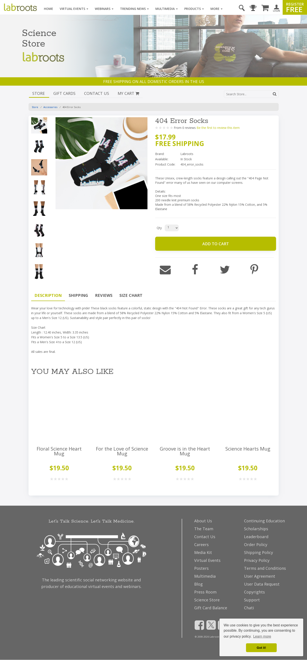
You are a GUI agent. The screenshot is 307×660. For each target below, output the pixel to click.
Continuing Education (264, 521)
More (216, 9)
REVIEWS (103, 295)
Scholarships (256, 529)
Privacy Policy (256, 560)
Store (35, 107)
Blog (198, 584)
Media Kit (203, 552)
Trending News (134, 9)
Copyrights (254, 592)
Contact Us (204, 537)
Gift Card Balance (210, 608)
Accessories (50, 107)
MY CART (128, 93)
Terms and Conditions (265, 568)
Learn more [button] (262, 636)
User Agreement (259, 576)
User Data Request (262, 584)
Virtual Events (74, 9)
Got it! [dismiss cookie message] (261, 647)
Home (48, 9)
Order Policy (255, 544)
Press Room (205, 592)
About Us (203, 521)
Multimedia (166, 9)
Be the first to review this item (218, 128)
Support (252, 600)
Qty (159, 228)
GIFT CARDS (65, 93)
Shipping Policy (258, 552)
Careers (201, 544)
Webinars (104, 9)
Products (194, 9)
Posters (201, 568)
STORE (39, 93)
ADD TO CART (215, 243)
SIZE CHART (130, 295)
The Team (203, 529)
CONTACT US (97, 93)
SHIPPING (78, 295)
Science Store (207, 600)
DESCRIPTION (48, 295)
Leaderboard (256, 537)
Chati (249, 608)
